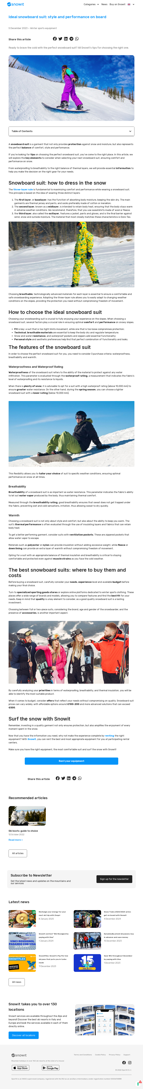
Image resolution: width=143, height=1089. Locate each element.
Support (127, 1055)
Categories (91, 4)
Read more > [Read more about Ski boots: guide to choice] (16, 840)
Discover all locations (23, 1035)
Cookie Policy (100, 1055)
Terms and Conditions (83, 1055)
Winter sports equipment (43, 28)
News (104, 4)
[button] (55, 38)
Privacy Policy (114, 1055)
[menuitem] (131, 4)
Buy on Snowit (117, 4)
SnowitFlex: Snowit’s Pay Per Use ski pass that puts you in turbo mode (53, 959)
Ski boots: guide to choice (23, 831)
